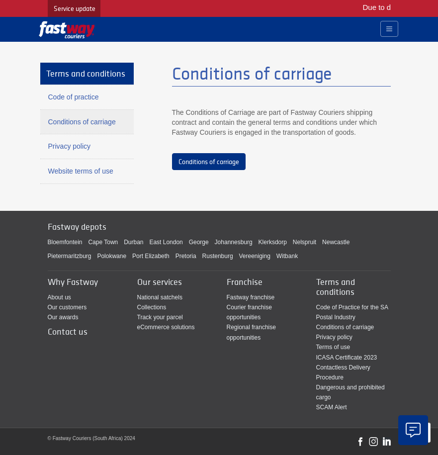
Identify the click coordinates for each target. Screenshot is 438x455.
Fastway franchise (251, 297)
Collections (152, 307)
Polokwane (111, 256)
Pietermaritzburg (69, 256)
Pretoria (185, 256)
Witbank (287, 256)
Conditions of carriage (208, 161)
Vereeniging (254, 256)
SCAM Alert (331, 407)
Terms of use (333, 347)
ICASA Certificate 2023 (346, 357)
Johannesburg (234, 242)
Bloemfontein (65, 242)
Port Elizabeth (151, 256)
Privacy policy (69, 146)
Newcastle (336, 242)
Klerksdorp (273, 242)
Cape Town (103, 242)
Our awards (63, 317)
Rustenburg (217, 256)
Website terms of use (80, 171)
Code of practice (73, 97)
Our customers (67, 307)
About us (59, 297)
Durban (133, 242)
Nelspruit (304, 242)
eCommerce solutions (166, 327)
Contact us (68, 331)
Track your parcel (160, 317)
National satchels (159, 297)
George (199, 242)
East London (165, 242)
